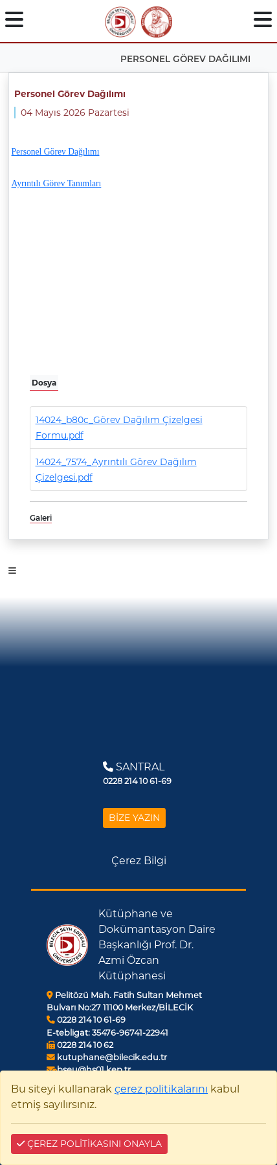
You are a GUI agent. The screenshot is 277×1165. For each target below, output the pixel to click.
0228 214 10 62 (80, 1045)
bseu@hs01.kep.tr (89, 1069)
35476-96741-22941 (107, 1033)
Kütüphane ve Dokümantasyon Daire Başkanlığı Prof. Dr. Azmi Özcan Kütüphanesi (157, 945)
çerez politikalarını (161, 1089)
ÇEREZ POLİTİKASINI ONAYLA (89, 1143)
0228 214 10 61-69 (86, 1020)
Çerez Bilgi (138, 861)
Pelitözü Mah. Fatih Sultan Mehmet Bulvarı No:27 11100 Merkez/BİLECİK (124, 1001)
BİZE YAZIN (134, 817)
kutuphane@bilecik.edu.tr (107, 1057)
